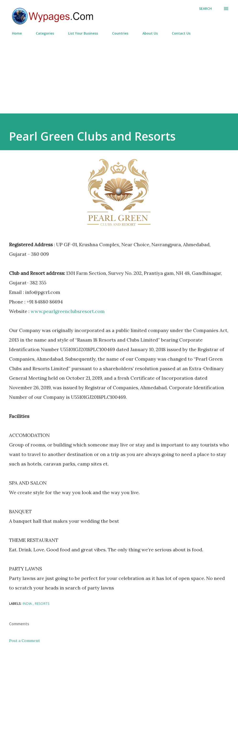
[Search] (205, 8)
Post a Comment (24, 640)
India (27, 603)
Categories (42, 33)
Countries (117, 33)
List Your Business (80, 33)
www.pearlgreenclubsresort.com (68, 311)
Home (14, 33)
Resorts (42, 603)
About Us (147, 33)
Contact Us (178, 33)
